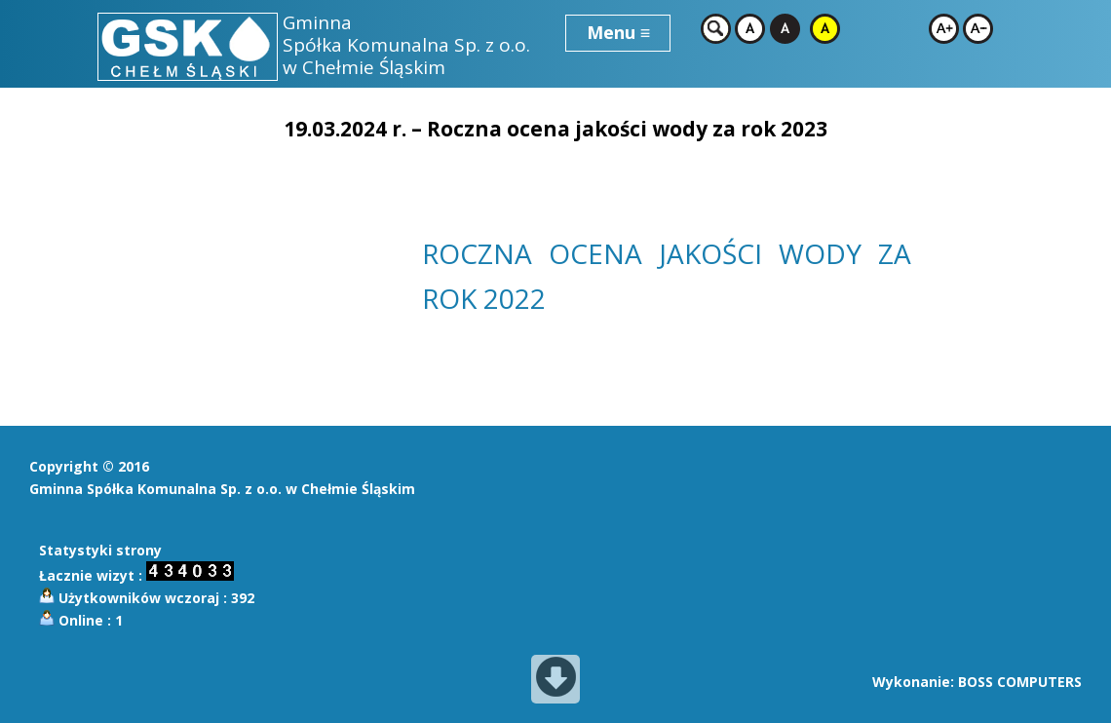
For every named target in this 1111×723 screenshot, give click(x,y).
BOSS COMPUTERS (1020, 681)
